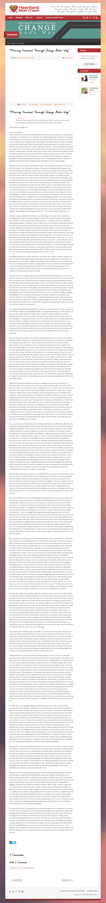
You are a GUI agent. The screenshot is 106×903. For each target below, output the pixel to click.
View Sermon (20, 43)
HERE (26, 127)
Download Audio (41, 104)
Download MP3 (47, 104)
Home (11, 17)
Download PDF (55, 104)
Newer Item (16, 880)
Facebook (90, 17)
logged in (19, 868)
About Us (29, 17)
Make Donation (89, 64)
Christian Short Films (54, 17)
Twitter (87, 17)
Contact (39, 17)
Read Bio (91, 82)
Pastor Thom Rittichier (27, 58)
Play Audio (30, 104)
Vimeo (93, 17)
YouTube (96, 17)
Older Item (67, 880)
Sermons (19, 17)
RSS (84, 17)
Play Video (18, 104)
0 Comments (63, 58)
